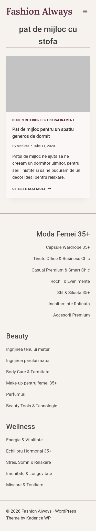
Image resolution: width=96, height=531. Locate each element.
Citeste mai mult (31, 189)
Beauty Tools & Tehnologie (31, 405)
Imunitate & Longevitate (29, 473)
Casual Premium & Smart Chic (61, 270)
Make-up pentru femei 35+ (31, 383)
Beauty (17, 336)
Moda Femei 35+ (63, 234)
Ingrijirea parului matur (28, 360)
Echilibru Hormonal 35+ (28, 451)
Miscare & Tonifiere (24, 484)
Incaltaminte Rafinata (69, 303)
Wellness (20, 426)
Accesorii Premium (71, 315)
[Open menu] (85, 11)
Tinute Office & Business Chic (61, 258)
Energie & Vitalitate (24, 439)
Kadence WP (38, 518)
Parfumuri (15, 394)
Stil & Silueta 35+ (73, 292)
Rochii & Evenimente (70, 281)
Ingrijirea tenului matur (28, 349)
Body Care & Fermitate (27, 371)
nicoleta (23, 146)
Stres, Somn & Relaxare (28, 462)
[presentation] (48, 84)
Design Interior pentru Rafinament (43, 120)
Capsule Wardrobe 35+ (68, 247)
